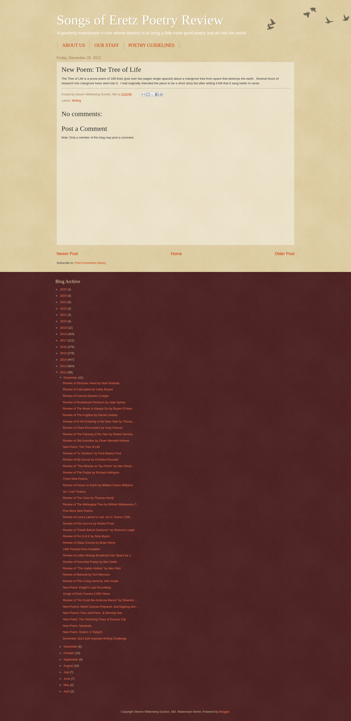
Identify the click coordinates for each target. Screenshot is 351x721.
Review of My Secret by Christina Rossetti (90, 459)
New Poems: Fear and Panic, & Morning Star (92, 613)
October (69, 653)
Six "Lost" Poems (74, 491)
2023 (63, 302)
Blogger (224, 711)
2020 (63, 321)
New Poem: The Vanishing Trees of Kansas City (94, 619)
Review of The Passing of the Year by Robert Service (98, 434)
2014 (63, 359)
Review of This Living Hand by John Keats (90, 581)
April (67, 691)
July (67, 672)
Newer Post (67, 253)
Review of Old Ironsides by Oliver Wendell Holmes (96, 440)
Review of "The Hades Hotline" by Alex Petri (92, 568)
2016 (63, 347)
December (71, 377)
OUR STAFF (106, 45)
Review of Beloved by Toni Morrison (86, 574)
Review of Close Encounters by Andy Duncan (93, 427)
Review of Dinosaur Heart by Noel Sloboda (91, 383)
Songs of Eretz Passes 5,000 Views (86, 593)
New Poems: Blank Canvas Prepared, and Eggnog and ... (101, 606)
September (71, 659)
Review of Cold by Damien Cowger (86, 396)
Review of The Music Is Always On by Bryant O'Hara (97, 408)
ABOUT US (73, 45)
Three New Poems (75, 478)
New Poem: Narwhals (77, 625)
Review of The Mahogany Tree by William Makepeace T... (101, 504)
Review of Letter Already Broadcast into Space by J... (98, 555)
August (69, 665)
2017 (63, 340)
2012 (63, 372)
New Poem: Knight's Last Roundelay (87, 587)
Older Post (284, 253)
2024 (63, 295)
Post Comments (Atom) (90, 263)
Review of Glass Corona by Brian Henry (89, 542)
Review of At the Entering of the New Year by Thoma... (98, 421)
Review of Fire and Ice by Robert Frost (88, 523)
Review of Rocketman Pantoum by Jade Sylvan (94, 402)
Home (176, 253)
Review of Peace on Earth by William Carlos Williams (98, 485)
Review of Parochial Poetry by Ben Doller (90, 562)
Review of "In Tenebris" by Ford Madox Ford (92, 453)
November (71, 646)
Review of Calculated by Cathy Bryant (88, 389)
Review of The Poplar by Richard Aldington (91, 472)
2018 (63, 334)
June (67, 678)
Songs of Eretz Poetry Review (140, 19)
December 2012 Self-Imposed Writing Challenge (95, 638)
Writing (76, 100)
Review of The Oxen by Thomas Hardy (88, 498)
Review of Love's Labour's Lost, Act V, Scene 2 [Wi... (97, 517)
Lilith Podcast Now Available (81, 549)
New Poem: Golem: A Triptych (82, 632)
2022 (63, 308)
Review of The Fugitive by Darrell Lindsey (90, 415)
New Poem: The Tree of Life (81, 447)
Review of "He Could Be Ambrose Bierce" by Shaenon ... (100, 600)
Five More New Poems (78, 511)
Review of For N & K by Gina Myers (86, 536)
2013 (63, 366)
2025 (63, 289)
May (67, 685)
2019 (63, 327)
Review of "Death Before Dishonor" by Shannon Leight (99, 530)
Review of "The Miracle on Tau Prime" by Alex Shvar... (98, 466)
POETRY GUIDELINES (151, 45)
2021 (63, 315)
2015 (63, 353)
